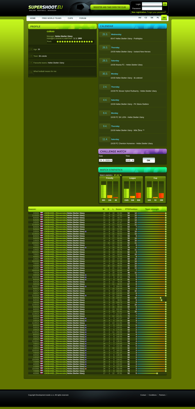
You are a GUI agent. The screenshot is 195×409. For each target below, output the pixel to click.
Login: (138, 4)
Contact (143, 395)
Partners (162, 395)
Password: (136, 8)
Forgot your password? (156, 12)
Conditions (153, 395)
